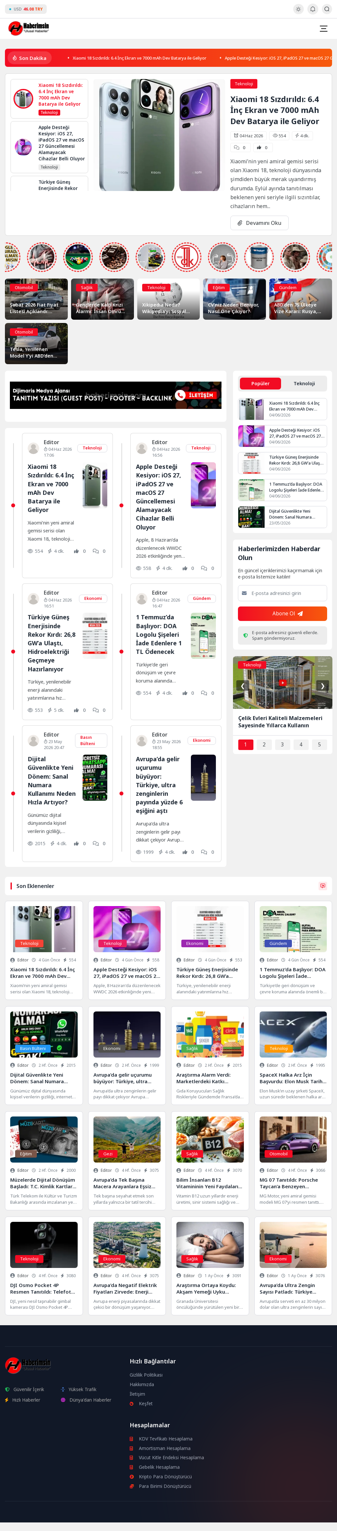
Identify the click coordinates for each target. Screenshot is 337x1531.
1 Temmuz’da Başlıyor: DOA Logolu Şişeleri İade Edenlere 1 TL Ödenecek (160, 634)
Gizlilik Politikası (146, 1383)
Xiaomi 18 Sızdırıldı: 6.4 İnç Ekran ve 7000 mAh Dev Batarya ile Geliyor (151, 58)
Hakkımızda (142, 1393)
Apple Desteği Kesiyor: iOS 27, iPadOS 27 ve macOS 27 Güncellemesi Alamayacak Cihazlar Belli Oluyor (159, 496)
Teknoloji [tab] (304, 383)
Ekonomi (93, 599)
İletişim (137, 1402)
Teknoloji (244, 84)
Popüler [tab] (260, 383)
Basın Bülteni (87, 749)
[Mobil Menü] (323, 28)
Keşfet (141, 1412)
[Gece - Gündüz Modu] (298, 12)
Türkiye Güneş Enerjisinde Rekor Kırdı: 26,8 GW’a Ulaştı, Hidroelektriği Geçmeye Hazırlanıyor (297, 461)
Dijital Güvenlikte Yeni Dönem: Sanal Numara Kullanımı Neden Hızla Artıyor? (52, 793)
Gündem (288, 287)
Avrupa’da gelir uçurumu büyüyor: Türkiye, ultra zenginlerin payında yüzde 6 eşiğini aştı (159, 793)
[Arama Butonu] (327, 9)
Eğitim (219, 287)
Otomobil (24, 287)
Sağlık (87, 287)
